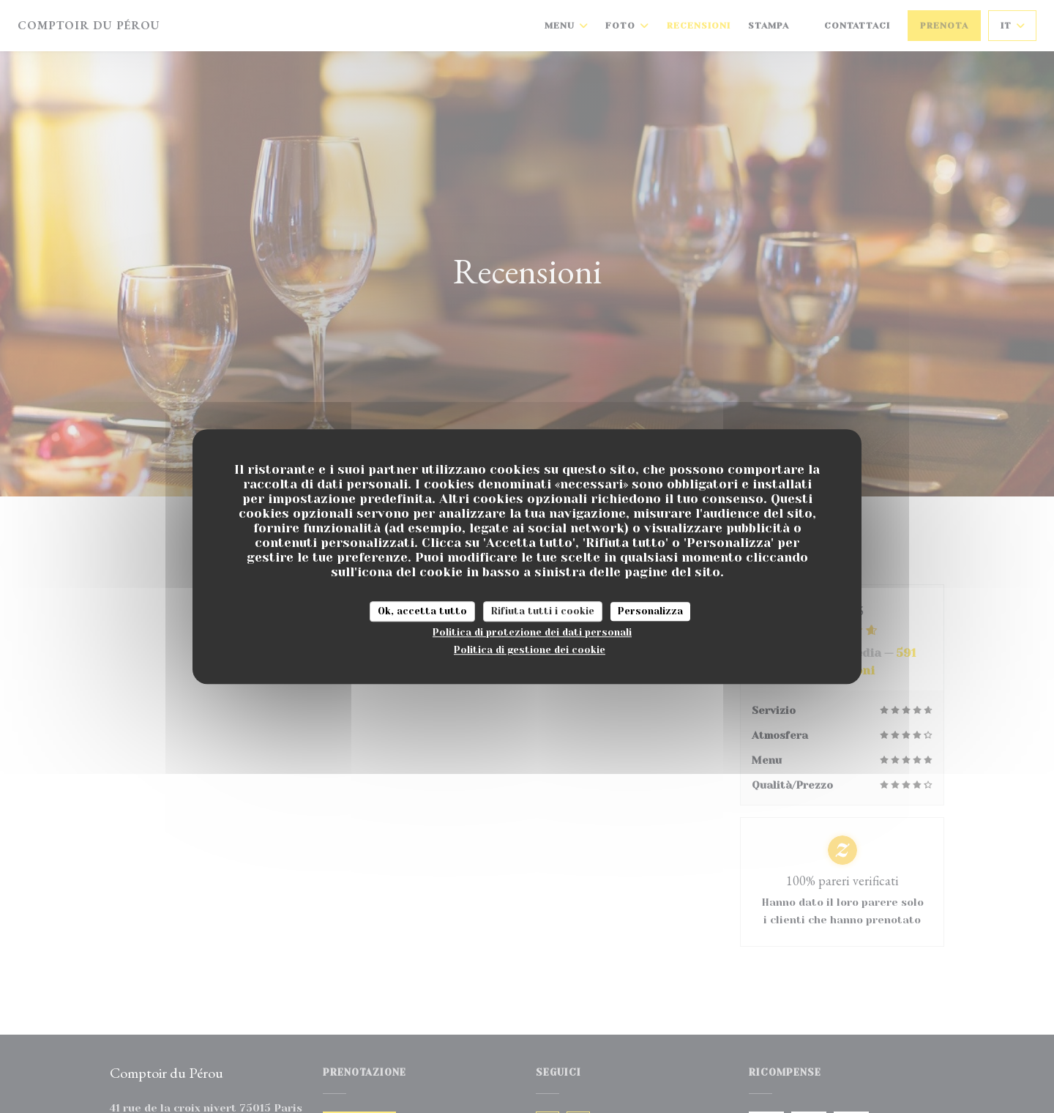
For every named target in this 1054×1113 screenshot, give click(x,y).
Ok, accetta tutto (422, 611)
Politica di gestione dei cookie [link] (529, 649)
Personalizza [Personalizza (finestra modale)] (650, 611)
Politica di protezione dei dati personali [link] (532, 632)
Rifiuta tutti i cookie (542, 611)
